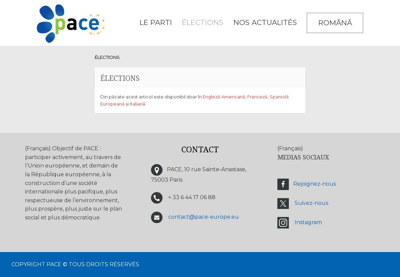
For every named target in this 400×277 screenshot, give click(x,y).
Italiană (137, 103)
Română (335, 23)
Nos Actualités (265, 22)
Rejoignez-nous (314, 184)
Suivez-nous (311, 203)
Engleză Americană (224, 96)
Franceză (257, 96)
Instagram (308, 222)
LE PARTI (156, 22)
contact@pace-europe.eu (203, 217)
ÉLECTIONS (202, 22)
